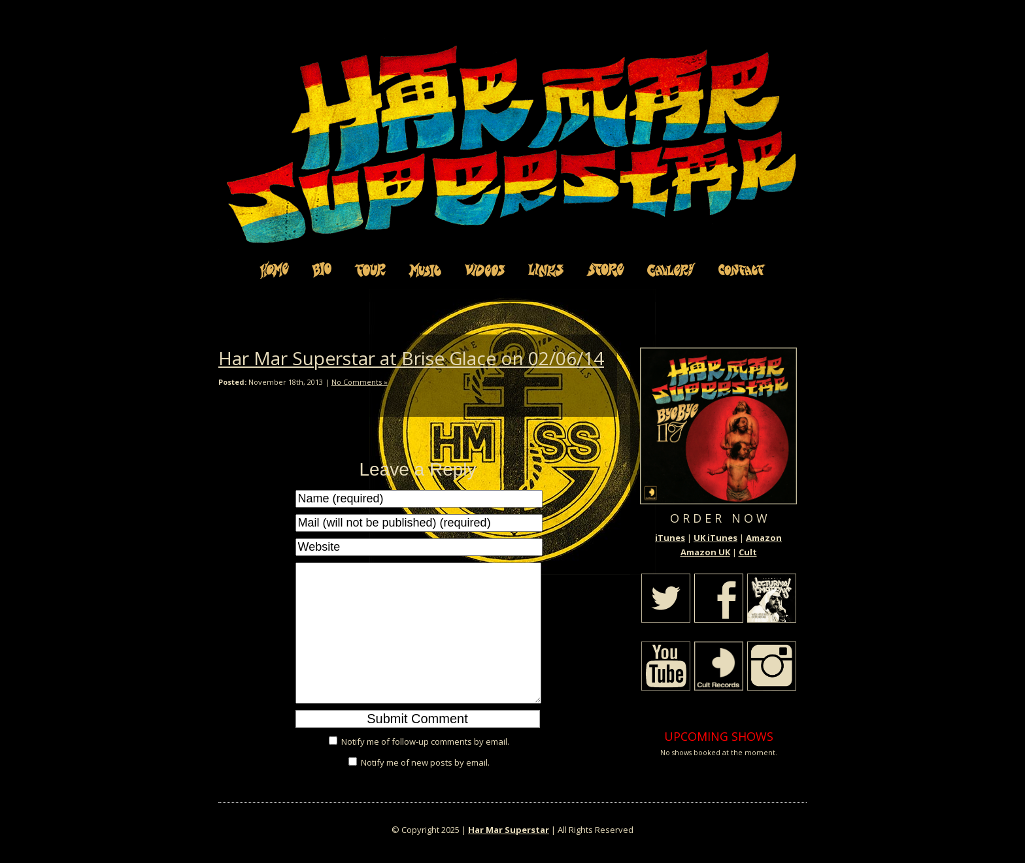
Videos (485, 269)
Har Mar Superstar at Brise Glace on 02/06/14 (411, 358)
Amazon (764, 538)
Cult (748, 552)
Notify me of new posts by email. (425, 762)
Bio (321, 269)
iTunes (670, 538)
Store (605, 269)
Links (545, 269)
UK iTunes (715, 538)
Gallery (671, 269)
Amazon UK (705, 552)
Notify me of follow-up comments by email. (425, 741)
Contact (741, 269)
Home (274, 269)
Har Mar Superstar (508, 830)
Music (425, 269)
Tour (370, 269)
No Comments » (359, 382)
